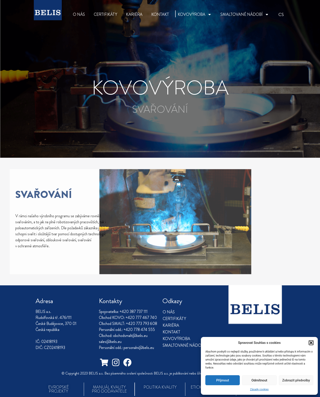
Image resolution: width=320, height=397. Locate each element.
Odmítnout (259, 380)
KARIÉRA (134, 14)
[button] (311, 343)
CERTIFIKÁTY (105, 14)
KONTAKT (160, 14)
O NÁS (79, 14)
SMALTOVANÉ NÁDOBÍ (244, 14)
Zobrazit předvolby (296, 380)
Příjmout (222, 380)
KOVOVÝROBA (195, 14)
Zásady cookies (259, 389)
